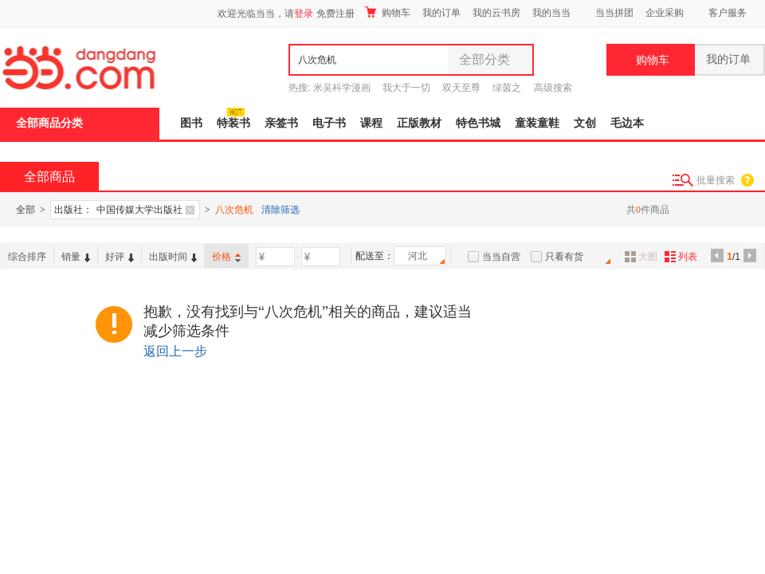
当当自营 (501, 256)
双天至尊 (461, 87)
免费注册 (335, 13)
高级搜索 (553, 87)
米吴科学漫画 (342, 87)
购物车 (387, 12)
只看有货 (564, 256)
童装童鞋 (537, 123)
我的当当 (551, 12)
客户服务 (727, 12)
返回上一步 (175, 351)
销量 (75, 256)
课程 (371, 123)
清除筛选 (280, 209)
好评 (119, 256)
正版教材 (419, 123)
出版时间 (173, 256)
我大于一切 (406, 87)
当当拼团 (614, 12)
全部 (25, 209)
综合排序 (27, 256)
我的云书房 (496, 12)
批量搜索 (715, 180)
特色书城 (478, 123)
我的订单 (441, 12)
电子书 (329, 123)
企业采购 (664, 12)
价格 (226, 256)
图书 (191, 123)
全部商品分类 (49, 123)
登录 (303, 13)
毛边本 (627, 123)
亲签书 (281, 123)
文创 (585, 123)
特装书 (233, 123)
